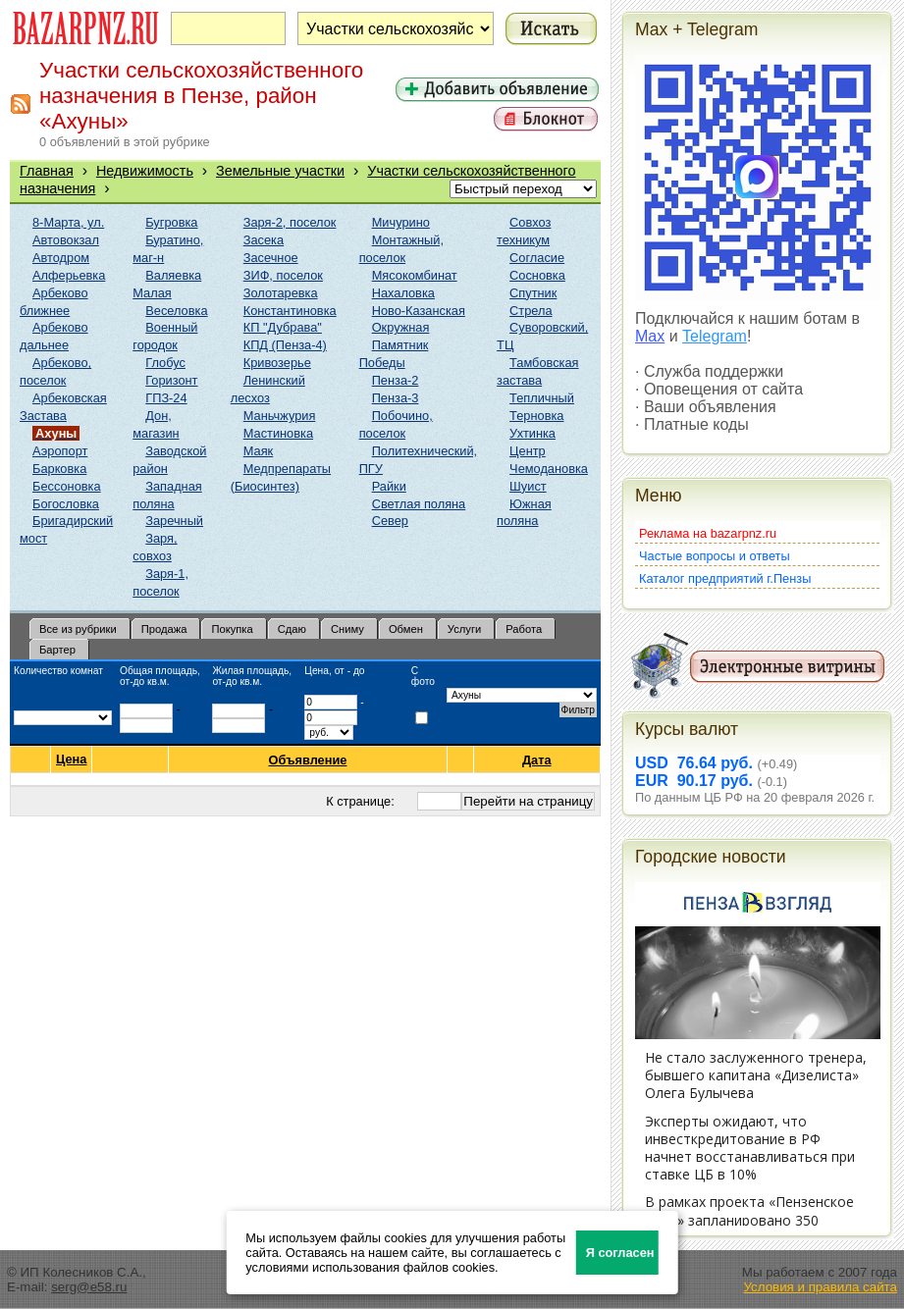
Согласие (536, 257)
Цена (71, 759)
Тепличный (541, 398)
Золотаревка (280, 293)
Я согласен (620, 1252)
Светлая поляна (419, 504)
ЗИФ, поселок (283, 275)
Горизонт (171, 380)
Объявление (307, 760)
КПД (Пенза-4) (285, 345)
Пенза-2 (395, 380)
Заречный (174, 520)
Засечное (270, 257)
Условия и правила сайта (820, 1287)
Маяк (258, 451)
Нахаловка (403, 293)
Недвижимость (144, 171)
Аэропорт (59, 451)
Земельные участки (280, 171)
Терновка (536, 415)
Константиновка (290, 310)
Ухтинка (532, 433)
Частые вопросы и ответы (714, 556)
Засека (263, 240)
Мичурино (401, 222)
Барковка (59, 468)
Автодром (60, 257)
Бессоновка (66, 486)
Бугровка (171, 222)
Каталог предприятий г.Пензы (725, 578)
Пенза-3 (395, 398)
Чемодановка (548, 468)
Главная (47, 171)
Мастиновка (278, 433)
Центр (527, 451)
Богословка (65, 504)
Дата (537, 760)
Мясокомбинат (414, 275)
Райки (389, 486)
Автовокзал (65, 240)
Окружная (401, 327)
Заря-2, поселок (290, 222)
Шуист (528, 486)
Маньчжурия (279, 415)
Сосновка (537, 275)
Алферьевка (68, 275)
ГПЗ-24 (165, 398)
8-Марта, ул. (68, 222)
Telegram (714, 336)
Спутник (533, 293)
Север (390, 520)
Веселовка (176, 310)
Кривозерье (277, 362)
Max (650, 336)
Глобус (165, 362)
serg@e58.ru (89, 1287)
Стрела (531, 310)
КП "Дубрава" (282, 327)
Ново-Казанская (418, 310)
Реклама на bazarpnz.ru (707, 533)
